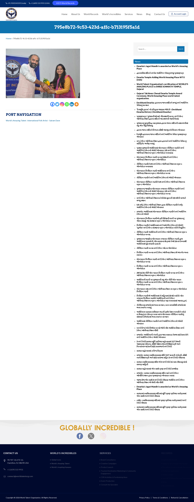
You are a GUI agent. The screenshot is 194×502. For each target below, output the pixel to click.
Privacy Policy (144, 498)
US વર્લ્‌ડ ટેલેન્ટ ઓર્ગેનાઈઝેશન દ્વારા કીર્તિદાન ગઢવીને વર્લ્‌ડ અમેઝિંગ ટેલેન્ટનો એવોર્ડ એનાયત (160, 206)
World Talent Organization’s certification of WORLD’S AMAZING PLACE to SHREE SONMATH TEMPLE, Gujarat (162, 86)
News (139, 14)
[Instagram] (62, 104)
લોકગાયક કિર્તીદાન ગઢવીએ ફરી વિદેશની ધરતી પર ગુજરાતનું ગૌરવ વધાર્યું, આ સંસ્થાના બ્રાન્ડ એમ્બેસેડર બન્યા (160, 219)
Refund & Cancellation (179, 498)
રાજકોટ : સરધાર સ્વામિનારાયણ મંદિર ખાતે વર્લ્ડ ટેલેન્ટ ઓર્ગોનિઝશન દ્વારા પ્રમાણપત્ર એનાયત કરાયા (158, 374)
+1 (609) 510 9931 (38, 3)
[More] (76, 104)
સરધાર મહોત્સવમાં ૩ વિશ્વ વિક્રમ (150, 351)
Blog (148, 14)
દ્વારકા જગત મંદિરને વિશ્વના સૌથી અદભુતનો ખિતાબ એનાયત (161, 130)
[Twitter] (57, 104)
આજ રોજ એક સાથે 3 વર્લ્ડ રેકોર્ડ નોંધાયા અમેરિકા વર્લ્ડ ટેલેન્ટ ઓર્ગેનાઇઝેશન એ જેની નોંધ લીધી (160, 381)
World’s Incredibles (111, 14)
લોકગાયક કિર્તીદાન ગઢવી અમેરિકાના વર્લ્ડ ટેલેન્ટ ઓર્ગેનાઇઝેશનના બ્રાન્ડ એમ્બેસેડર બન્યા (156, 172)
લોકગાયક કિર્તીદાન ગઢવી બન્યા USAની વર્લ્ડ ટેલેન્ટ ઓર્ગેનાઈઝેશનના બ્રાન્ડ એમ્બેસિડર (157, 158)
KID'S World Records (65, 3)
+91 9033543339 (14, 3)
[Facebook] (52, 104)
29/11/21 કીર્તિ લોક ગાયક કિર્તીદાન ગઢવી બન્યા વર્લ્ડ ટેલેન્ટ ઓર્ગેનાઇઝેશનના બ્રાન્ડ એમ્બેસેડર (160, 274)
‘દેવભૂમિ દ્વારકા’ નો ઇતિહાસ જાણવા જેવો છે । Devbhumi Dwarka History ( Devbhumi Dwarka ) (159, 110)
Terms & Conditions (160, 498)
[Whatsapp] (67, 104)
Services (129, 14)
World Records (91, 14)
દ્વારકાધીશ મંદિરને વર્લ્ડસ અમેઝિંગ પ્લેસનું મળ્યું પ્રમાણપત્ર (160, 73)
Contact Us (159, 14)
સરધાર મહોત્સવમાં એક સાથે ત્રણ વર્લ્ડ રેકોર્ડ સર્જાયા (157, 368)
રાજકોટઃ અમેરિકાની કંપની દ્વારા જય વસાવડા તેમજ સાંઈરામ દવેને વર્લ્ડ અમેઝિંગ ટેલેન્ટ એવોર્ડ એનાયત (162, 335)
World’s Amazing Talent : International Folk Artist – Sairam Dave (33, 120)
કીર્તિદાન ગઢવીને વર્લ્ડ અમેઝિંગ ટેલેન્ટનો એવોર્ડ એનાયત (159, 177)
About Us (75, 14)
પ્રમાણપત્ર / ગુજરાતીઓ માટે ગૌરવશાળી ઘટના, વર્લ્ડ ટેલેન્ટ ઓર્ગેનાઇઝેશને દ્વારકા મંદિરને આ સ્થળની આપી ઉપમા (160, 117)
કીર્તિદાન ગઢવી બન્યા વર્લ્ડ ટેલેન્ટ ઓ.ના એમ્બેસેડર (157, 248)
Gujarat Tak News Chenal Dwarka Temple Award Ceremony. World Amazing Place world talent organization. (159, 95)
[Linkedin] (72, 104)
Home (64, 14)
